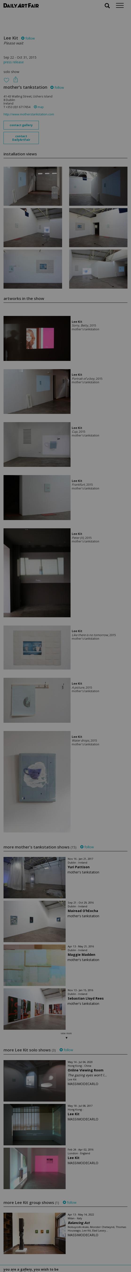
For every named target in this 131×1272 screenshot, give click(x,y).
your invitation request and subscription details (27, 1245)
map (39, 107)
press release (14, 62)
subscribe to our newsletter (27, 1256)
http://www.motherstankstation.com (29, 114)
